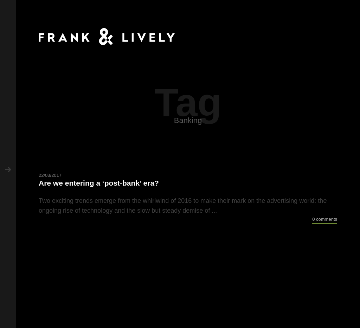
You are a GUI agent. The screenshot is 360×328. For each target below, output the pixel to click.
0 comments (324, 219)
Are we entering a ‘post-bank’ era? (99, 183)
